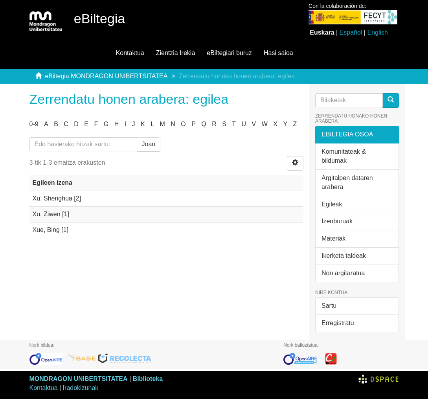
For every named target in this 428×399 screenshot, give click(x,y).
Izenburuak (337, 221)
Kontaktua (130, 53)
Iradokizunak (81, 387)
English (377, 32)
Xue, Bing (46, 229)
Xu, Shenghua (52, 198)
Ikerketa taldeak (343, 255)
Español (351, 32)
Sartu (328, 305)
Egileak (331, 204)
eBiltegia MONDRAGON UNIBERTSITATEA (106, 76)
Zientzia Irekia (175, 53)
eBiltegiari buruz (229, 53)
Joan (149, 144)
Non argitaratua (343, 273)
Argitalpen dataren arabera (347, 182)
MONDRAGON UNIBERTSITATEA (78, 378)
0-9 (34, 124)
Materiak (333, 238)
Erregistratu (337, 323)
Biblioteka (148, 378)
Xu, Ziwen (47, 214)
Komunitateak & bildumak (343, 156)
